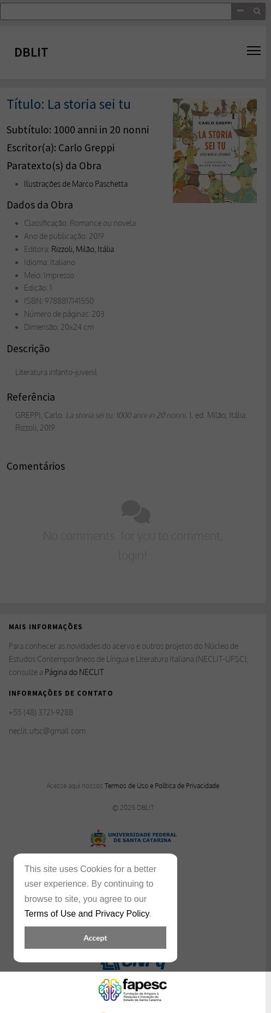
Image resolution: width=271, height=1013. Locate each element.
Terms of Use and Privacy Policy (87, 913)
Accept (95, 937)
